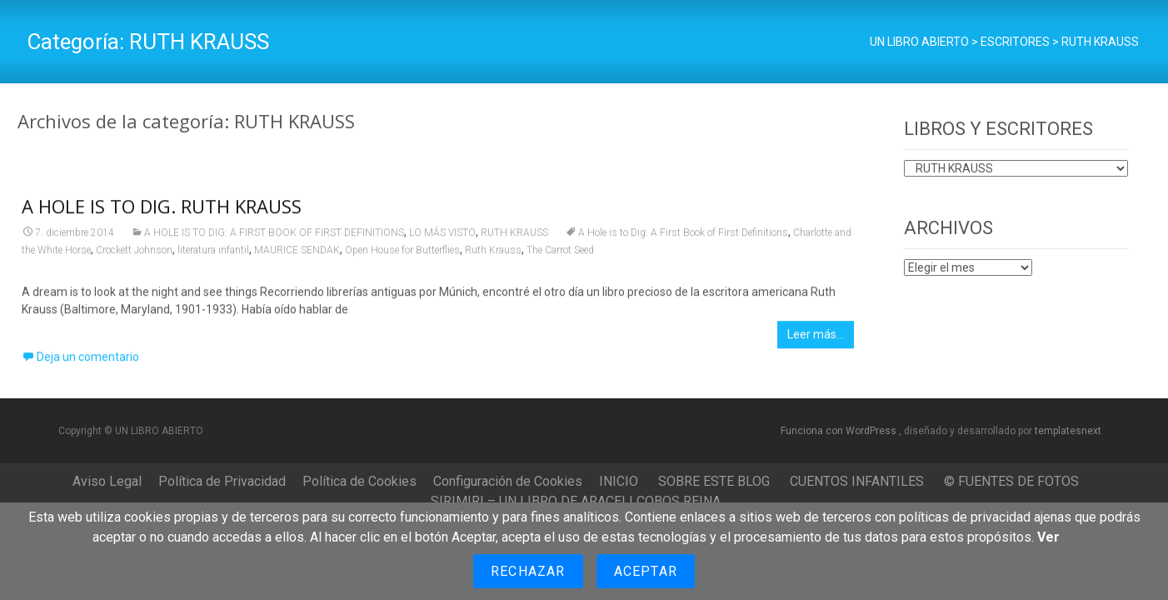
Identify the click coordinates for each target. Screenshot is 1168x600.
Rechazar (528, 571)
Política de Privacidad (222, 481)
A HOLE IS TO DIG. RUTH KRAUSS (162, 210)
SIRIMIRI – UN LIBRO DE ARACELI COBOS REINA (576, 501)
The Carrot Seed (560, 255)
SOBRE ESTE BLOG (714, 481)
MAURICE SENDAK (297, 255)
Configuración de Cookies (507, 481)
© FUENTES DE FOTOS (1011, 481)
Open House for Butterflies (402, 255)
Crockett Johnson (134, 255)
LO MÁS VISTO (442, 237)
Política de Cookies (359, 481)
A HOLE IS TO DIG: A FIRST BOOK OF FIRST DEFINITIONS (274, 237)
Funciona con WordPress (840, 431)
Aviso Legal (107, 481)
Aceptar (645, 571)
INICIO (618, 481)
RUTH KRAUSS (514, 237)
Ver (1048, 537)
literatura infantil (213, 255)
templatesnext (1068, 431)
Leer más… (815, 339)
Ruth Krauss (493, 255)
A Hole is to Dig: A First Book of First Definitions (683, 237)
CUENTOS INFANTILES (857, 481)
